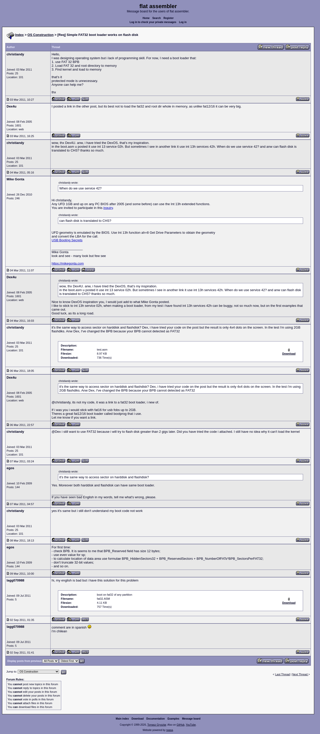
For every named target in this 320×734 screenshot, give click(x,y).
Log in (183, 22)
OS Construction (41, 35)
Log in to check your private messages (153, 22)
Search (156, 18)
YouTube (191, 724)
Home (146, 18)
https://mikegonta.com (68, 263)
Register (168, 18)
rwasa (169, 730)
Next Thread (300, 674)
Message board (191, 718)
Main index (122, 718)
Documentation (155, 718)
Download (138, 718)
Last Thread (282, 674)
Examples (173, 718)
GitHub (180, 724)
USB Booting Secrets (67, 240)
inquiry (108, 208)
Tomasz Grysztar (156, 724)
